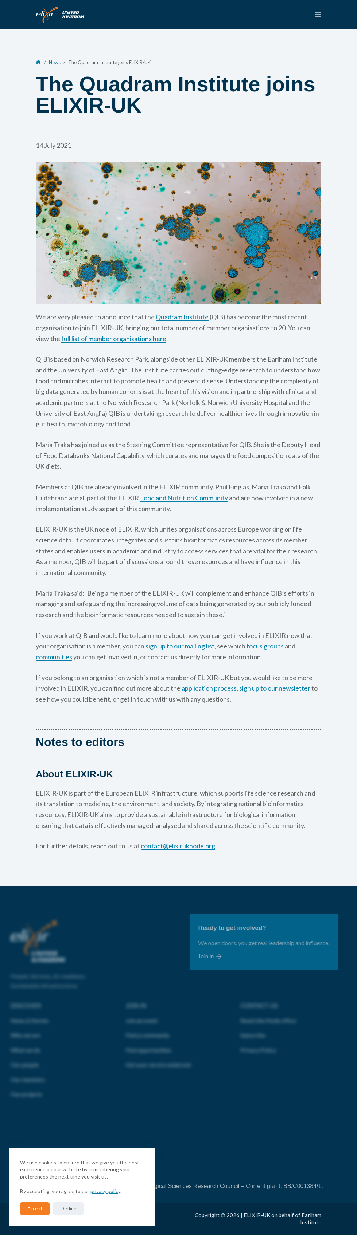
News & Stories (30, 1013)
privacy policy (105, 1191)
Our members (28, 1072)
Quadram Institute (182, 317)
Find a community (147, 1028)
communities (54, 657)
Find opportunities (148, 1042)
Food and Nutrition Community (184, 498)
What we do (25, 1042)
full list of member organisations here (113, 339)
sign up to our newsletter (274, 688)
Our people (25, 1057)
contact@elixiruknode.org (178, 846)
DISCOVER (26, 999)
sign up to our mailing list (179, 646)
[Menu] (318, 14)
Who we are (25, 1028)
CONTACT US (259, 999)
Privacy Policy (258, 1042)
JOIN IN (135, 999)
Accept (34, 1208)
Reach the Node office (268, 1013)
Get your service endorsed (158, 1057)
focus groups (265, 646)
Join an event (141, 1013)
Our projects (26, 1087)
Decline (68, 1208)
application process (209, 688)
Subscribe (252, 1028)
